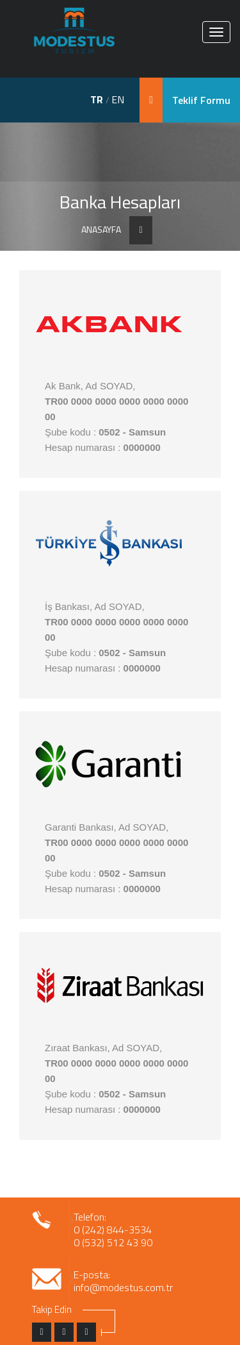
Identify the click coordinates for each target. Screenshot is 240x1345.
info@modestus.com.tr (123, 1287)
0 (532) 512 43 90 (113, 1242)
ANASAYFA (101, 229)
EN (117, 99)
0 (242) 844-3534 (113, 1229)
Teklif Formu (201, 100)
